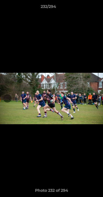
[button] (83, 7)
